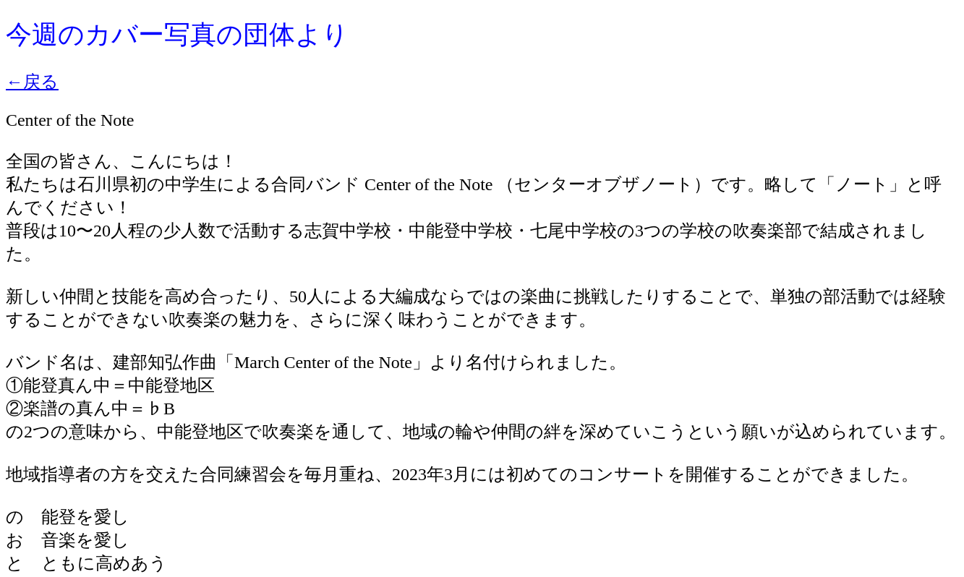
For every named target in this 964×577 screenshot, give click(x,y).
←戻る (32, 81)
